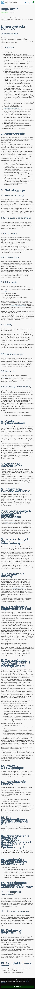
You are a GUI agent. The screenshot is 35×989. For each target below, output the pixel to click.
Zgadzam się (17, 986)
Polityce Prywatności (9, 522)
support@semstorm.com (7, 377)
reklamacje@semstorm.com (8, 291)
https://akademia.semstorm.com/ (12, 108)
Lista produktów (4, 12)
